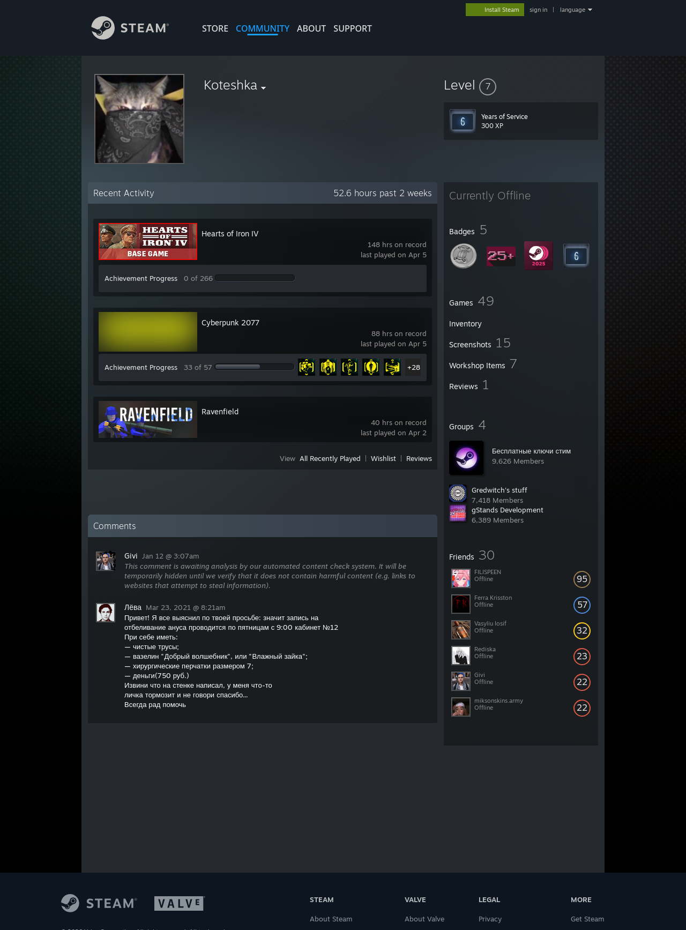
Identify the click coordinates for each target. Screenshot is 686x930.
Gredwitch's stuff (499, 490)
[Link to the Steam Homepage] (138, 36)
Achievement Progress (141, 278)
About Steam (331, 918)
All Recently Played (330, 458)
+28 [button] (413, 367)
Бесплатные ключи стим (531, 451)
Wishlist (383, 458)
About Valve (424, 918)
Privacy (490, 918)
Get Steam (588, 918)
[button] (521, 84)
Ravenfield (220, 411)
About (311, 28)
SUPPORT (352, 28)
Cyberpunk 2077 (230, 322)
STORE (215, 28)
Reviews (419, 458)
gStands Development (507, 509)
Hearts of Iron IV (230, 233)
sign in (538, 9)
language (572, 9)
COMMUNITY (262, 28)
